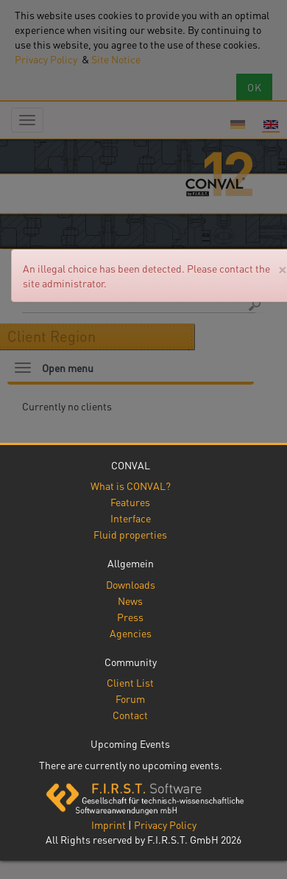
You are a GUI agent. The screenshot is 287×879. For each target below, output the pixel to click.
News (130, 600)
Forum (130, 698)
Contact (130, 714)
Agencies (131, 633)
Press (130, 616)
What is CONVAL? (131, 485)
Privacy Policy (165, 824)
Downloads (130, 584)
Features (130, 501)
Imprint (108, 824)
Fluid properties (130, 534)
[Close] (282, 268)
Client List (130, 682)
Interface (130, 518)
